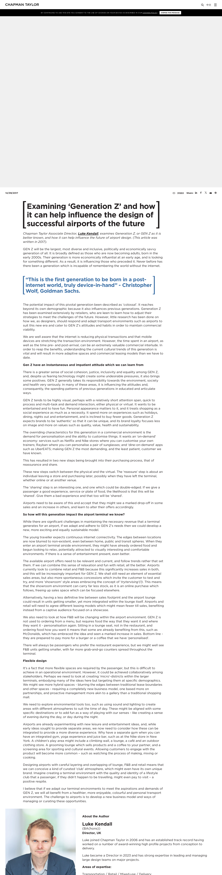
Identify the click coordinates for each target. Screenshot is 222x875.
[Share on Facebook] (201, 193)
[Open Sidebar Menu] (215, 5)
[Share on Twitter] (206, 193)
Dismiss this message (170, 13)
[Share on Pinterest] (215, 193)
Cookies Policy (150, 13)
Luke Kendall (88, 233)
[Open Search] (202, 5)
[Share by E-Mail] (211, 193)
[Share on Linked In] (196, 193)
